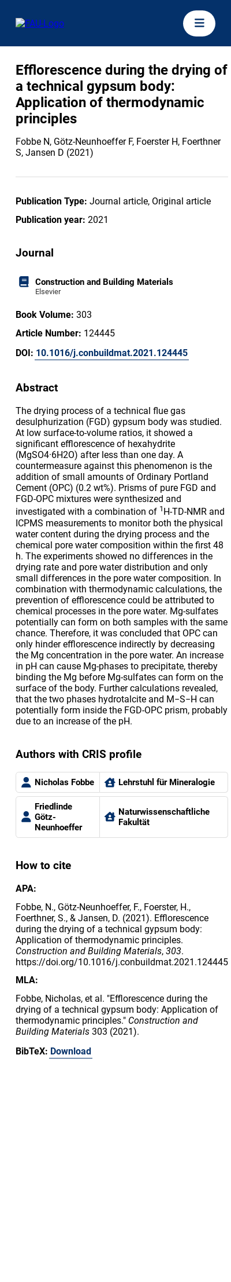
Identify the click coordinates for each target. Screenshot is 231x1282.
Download (70, 1051)
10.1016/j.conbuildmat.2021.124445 (112, 352)
